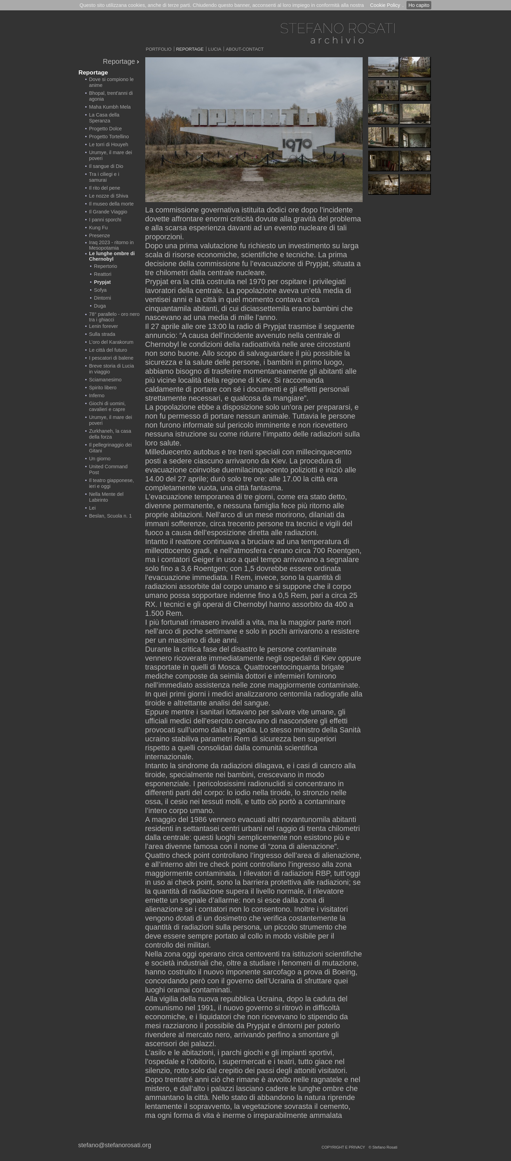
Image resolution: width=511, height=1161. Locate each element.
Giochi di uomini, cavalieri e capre (107, 406)
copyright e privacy (343, 1147)
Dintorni (102, 298)
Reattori (102, 274)
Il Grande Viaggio (108, 211)
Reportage (190, 49)
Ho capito (419, 5)
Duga (100, 306)
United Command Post (108, 469)
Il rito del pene (104, 188)
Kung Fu (98, 227)
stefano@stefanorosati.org (114, 1145)
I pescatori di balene (111, 358)
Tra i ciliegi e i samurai (104, 177)
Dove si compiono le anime (111, 82)
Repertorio (105, 266)
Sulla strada (102, 334)
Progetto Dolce (105, 128)
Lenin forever (103, 326)
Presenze (99, 235)
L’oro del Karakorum (111, 342)
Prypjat (102, 282)
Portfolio (159, 49)
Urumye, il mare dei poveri (110, 155)
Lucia (214, 49)
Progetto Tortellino (109, 136)
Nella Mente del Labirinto (106, 497)
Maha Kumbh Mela (110, 107)
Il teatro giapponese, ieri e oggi (111, 483)
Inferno (97, 395)
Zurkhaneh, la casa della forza (110, 434)
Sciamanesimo (105, 379)
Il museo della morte (111, 204)
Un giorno (99, 458)
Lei (92, 508)
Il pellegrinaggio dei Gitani (110, 447)
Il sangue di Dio (106, 166)
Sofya (100, 290)
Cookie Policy (385, 5)
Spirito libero (103, 387)
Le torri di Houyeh (108, 144)
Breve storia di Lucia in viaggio (111, 368)
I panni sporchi (105, 219)
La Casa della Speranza (104, 117)
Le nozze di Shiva (108, 196)
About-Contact (245, 49)
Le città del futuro (108, 350)
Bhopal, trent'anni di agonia (111, 96)
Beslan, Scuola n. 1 (110, 516)
